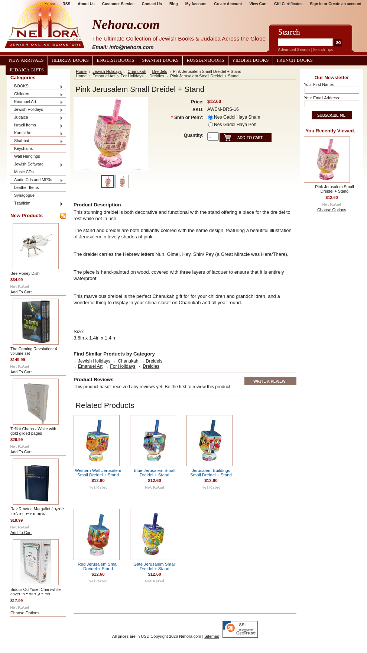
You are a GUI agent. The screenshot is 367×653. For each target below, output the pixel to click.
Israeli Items (36, 125)
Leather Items (26, 187)
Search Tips (323, 50)
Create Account (228, 4)
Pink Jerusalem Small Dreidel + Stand (334, 188)
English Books (115, 60)
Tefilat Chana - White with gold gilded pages (33, 431)
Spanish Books (160, 60)
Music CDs (24, 172)
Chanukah (137, 71)
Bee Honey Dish (25, 273)
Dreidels (159, 71)
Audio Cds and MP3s (36, 180)
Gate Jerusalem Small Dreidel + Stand (154, 566)
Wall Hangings (27, 156)
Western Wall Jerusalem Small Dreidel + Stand (98, 472)
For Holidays (132, 76)
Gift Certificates (288, 4)
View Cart (258, 4)
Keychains (23, 148)
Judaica (36, 117)
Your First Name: (319, 84)
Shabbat (36, 141)
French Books (295, 60)
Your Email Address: (322, 98)
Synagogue (24, 195)
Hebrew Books (70, 60)
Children (36, 94)
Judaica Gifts (26, 70)
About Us (86, 4)
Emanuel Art (36, 102)
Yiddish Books (250, 60)
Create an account (344, 4)
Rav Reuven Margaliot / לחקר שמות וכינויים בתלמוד (37, 511)
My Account (196, 4)
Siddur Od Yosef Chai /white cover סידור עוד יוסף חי (35, 591)
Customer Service (118, 4)
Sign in (316, 4)
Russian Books (205, 60)
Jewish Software (36, 164)
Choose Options (24, 613)
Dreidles (156, 76)
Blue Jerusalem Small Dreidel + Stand (154, 472)
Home (81, 71)
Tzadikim (36, 203)
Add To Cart (21, 292)
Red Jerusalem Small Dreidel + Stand (98, 566)
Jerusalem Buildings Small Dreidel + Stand (211, 472)
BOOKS (36, 86)
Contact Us (152, 4)
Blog (173, 4)
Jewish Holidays (36, 110)
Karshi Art (36, 133)
